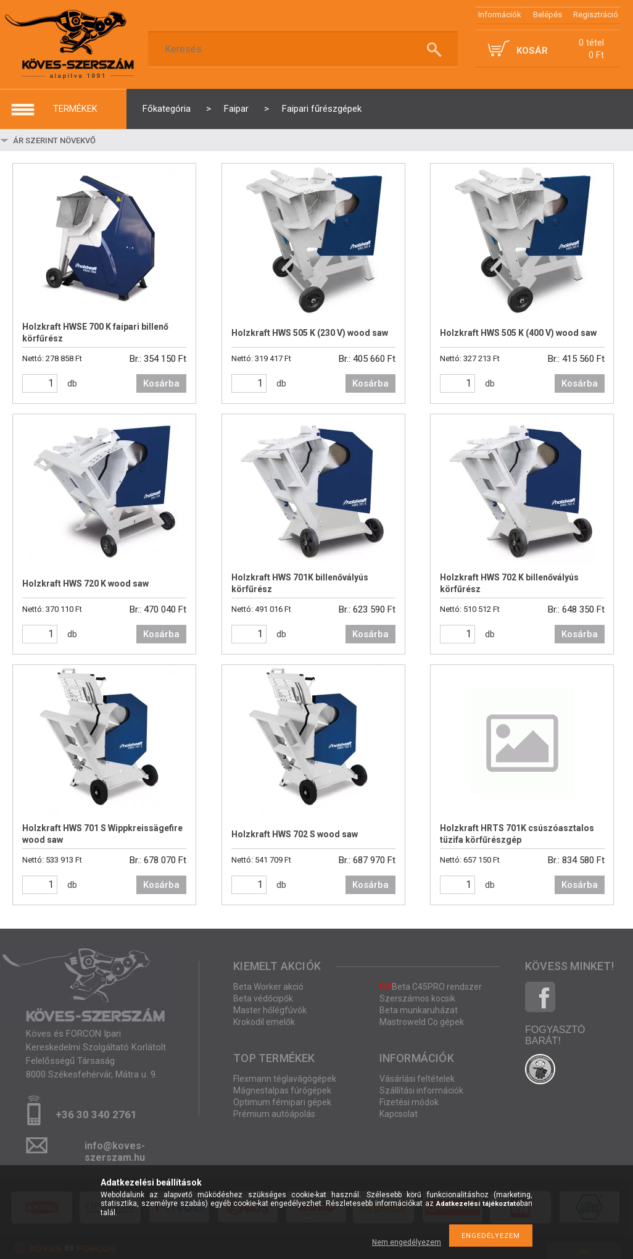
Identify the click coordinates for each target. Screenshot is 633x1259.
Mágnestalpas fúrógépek (282, 1090)
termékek (75, 109)
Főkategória (167, 108)
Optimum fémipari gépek (282, 1102)
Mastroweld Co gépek (421, 1022)
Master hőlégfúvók (270, 1010)
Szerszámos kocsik (417, 998)
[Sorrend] (84, 140)
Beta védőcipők (263, 998)
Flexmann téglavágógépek (284, 1079)
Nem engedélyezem (406, 1242)
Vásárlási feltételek (417, 1079)
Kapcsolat (398, 1114)
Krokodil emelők (264, 1022)
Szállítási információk (421, 1090)
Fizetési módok (409, 1102)
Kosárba (161, 383)
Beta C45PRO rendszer (430, 987)
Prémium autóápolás (274, 1114)
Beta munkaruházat (418, 1010)
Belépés (547, 14)
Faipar (236, 108)
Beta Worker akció (268, 987)
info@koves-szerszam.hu (115, 1149)
